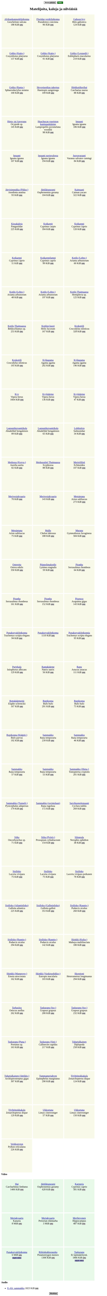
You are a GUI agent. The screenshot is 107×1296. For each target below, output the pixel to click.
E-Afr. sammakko (16, 1288)
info (21, 25)
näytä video (16, 1258)
